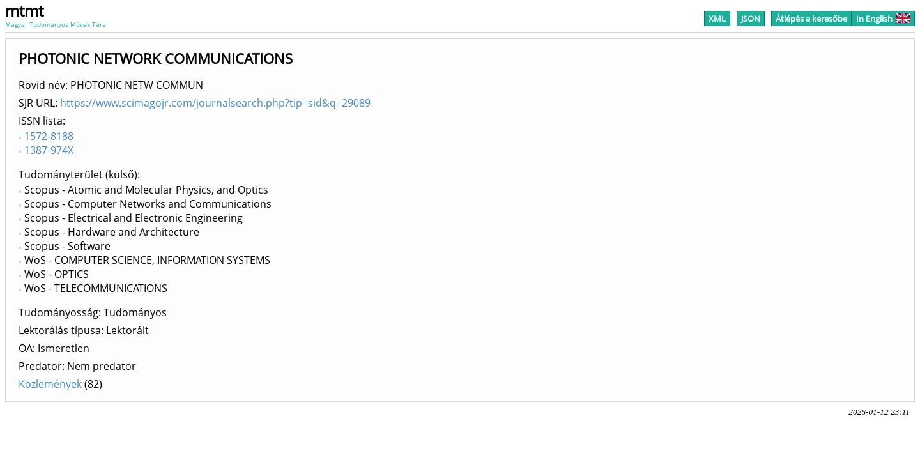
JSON (750, 18)
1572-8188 (48, 136)
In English (883, 18)
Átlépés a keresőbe (811, 18)
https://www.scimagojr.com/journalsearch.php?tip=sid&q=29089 (215, 103)
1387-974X (48, 150)
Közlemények (50, 384)
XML (717, 18)
